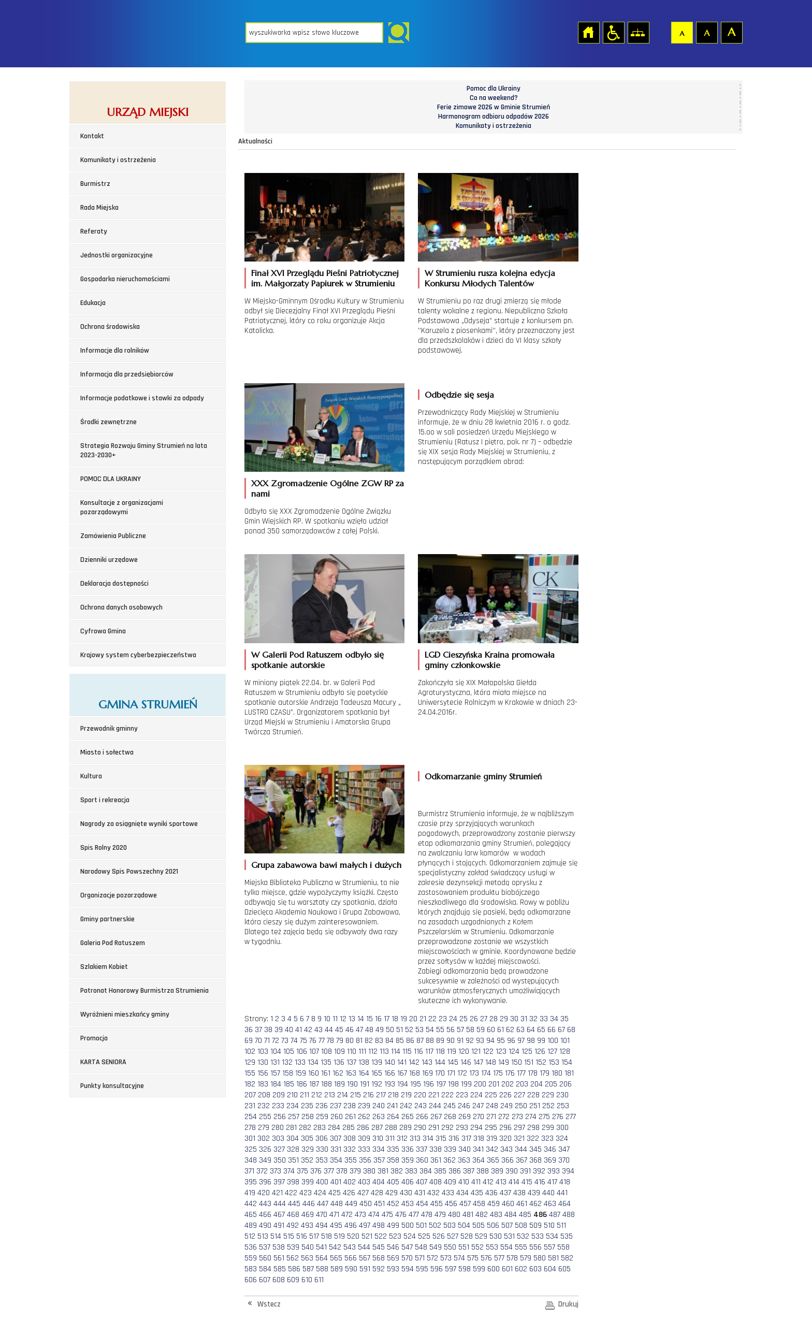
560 (265, 1258)
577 (499, 1258)
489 (250, 1225)
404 (378, 1182)
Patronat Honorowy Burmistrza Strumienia (144, 990)
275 (544, 1116)
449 (351, 1203)
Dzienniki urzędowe (109, 559)
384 (425, 1171)
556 (535, 1247)
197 (441, 1084)
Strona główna (588, 32)
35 (564, 1018)
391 (525, 1171)
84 (389, 1040)
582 (567, 1258)
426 (349, 1192)
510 (549, 1225)
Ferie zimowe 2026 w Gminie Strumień (493, 107)
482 (481, 1214)
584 (265, 1269)
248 (492, 1105)
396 (265, 1182)
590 (351, 1269)
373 (275, 1171)
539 (293, 1247)
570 (407, 1258)
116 (418, 1051)
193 (389, 1084)
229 (548, 1095)
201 (493, 1084)
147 (478, 1062)
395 (250, 1182)
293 (462, 1127)
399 (307, 1182)
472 (347, 1214)
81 (359, 1040)
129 (249, 1062)
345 (535, 1149)
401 (335, 1182)
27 (483, 1018)
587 (308, 1269)
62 (510, 1029)
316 (453, 1138)
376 (316, 1171)
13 (352, 1018)
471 (334, 1214)
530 (495, 1236)
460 (508, 1203)
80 (349, 1040)
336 (407, 1149)
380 (369, 1171)
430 (406, 1192)
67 (561, 1029)
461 (521, 1203)
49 (379, 1029)
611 (319, 1279)
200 (480, 1084)
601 (507, 1269)
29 (504, 1018)
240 (378, 1105)
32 (533, 1018)
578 (512, 1258)
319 (491, 1138)
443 (265, 1203)
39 (278, 1029)
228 (533, 1095)
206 (565, 1084)
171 (451, 1073)
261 (350, 1116)
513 (262, 1236)
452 (393, 1203)
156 (262, 1073)
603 (535, 1269)
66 (551, 1029)
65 (541, 1029)
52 (409, 1029)
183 (262, 1084)
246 (464, 1105)
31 (523, 1018)
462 (535, 1203)
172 (462, 1073)
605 (564, 1269)
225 (491, 1095)
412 (488, 1182)
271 (491, 1116)
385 (440, 1171)
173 (474, 1073)
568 (378, 1258)
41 (298, 1029)
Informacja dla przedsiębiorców (126, 374)
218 (393, 1095)
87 (420, 1040)
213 (329, 1095)
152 (540, 1062)
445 (294, 1203)
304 (292, 1138)
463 (550, 1203)
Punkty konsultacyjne (112, 1086)
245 (449, 1105)
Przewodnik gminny (109, 728)
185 (288, 1084)
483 (496, 1214)
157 (275, 1073)
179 (544, 1073)
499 (393, 1225)
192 (376, 1084)
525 (424, 1236)
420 (263, 1192)
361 (435, 1160)
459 (493, 1203)
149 (503, 1062)
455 (436, 1203)
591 (364, 1269)
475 (387, 1214)
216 (368, 1095)
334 (378, 1149)
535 (566, 1236)
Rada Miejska (99, 207)
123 (501, 1051)
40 (289, 1029)
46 (349, 1029)
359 (407, 1160)
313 (415, 1138)
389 (497, 1171)
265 (407, 1116)
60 (491, 1029)
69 (248, 1040)
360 (422, 1160)
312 (402, 1138)
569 (393, 1258)
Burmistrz (95, 183)
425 (334, 1192)
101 (565, 1040)
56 (450, 1029)
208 (264, 1095)
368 (535, 1160)
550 (450, 1247)
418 (564, 1182)
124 (514, 1051)
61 (500, 1029)
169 (427, 1073)
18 (395, 1018)
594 (407, 1269)
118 (440, 1051)
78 (330, 1040)
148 (490, 1062)
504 (464, 1225)
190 (352, 1084)
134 (313, 1062)
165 (376, 1073)
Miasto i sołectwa (107, 752)
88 (430, 1040)
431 (419, 1192)
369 (550, 1160)
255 (265, 1116)
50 (390, 1029)
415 (526, 1182)
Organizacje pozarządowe (118, 895)
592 (378, 1269)
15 (369, 1018)
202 (507, 1084)
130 (262, 1062)
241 (392, 1105)
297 (519, 1127)
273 (517, 1116)
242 (406, 1105)
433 (448, 1192)
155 (249, 1073)
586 (294, 1269)
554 (506, 1247)
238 (349, 1105)
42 (308, 1029)
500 (407, 1225)
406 (407, 1182)
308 (349, 1138)
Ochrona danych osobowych (121, 607)
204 (536, 1084)
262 (364, 1116)
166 (389, 1073)
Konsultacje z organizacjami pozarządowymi (121, 507)
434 (462, 1192)
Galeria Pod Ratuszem (112, 943)
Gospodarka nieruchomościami (125, 279)
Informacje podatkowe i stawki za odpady (142, 398)
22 (432, 1018)
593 (393, 1269)
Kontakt (92, 136)
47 (359, 1029)
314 (428, 1138)
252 (548, 1105)
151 (528, 1062)
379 (355, 1171)
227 (519, 1095)
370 (564, 1160)
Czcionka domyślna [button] (681, 32)
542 (335, 1247)
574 (459, 1258)
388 (482, 1171)
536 (250, 1247)
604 (550, 1269)
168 (414, 1073)
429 (391, 1192)
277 (571, 1116)
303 (278, 1138)
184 (275, 1084)
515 (288, 1236)
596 (436, 1269)
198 (453, 1084)
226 (505, 1095)
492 (292, 1225)
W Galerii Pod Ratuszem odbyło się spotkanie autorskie (317, 659)
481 (467, 1214)
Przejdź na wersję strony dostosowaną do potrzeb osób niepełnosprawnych (613, 32)
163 (350, 1073)
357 (379, 1160)
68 (571, 1029)
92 (470, 1040)
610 (306, 1279)
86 (410, 1040)
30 (514, 1018)
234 (292, 1105)
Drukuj (568, 1304)
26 (474, 1018)
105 (288, 1051)
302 (263, 1138)
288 (391, 1127)
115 (407, 1051)
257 (293, 1116)
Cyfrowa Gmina (103, 631)
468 (293, 1214)
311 (390, 1138)
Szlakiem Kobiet (104, 966)
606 (250, 1279)
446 (308, 1203)
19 (403, 1018)
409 (450, 1182)
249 (506, 1105)
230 (562, 1095)
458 (479, 1203)
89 (440, 1040)
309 (364, 1138)
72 (275, 1040)
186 (301, 1084)
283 (319, 1127)
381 (383, 1171)
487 (554, 1214)
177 (521, 1073)
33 (544, 1018)
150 (516, 1062)
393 (553, 1171)
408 (435, 1182)
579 (525, 1258)
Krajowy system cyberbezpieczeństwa (138, 655)
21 (422, 1018)
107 (314, 1051)
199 (466, 1084)
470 (321, 1214)
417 (552, 1182)
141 (402, 1062)
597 (450, 1269)
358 (393, 1160)
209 (278, 1095)
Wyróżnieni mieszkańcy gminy (124, 1014)
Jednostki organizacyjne (116, 255)
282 (305, 1127)
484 (510, 1214)
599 (479, 1269)
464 (564, 1203)
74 (294, 1040)
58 (470, 1029)
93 (480, 1040)
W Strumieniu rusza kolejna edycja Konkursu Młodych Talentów (490, 278)
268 (450, 1116)
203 (522, 1084)
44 (329, 1029)
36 (248, 1029)
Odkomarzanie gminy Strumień (483, 776)
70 (258, 1040)
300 (562, 1127)
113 (384, 1051)
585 (279, 1269)
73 (284, 1040)
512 (249, 1236)
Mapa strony (638, 32)
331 (335, 1149)
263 (378, 1116)
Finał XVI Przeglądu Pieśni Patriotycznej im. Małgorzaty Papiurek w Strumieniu (325, 278)
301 (249, 1138)
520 (353, 1236)
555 (521, 1247)
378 (341, 1171)
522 (380, 1236)
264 (393, 1116)
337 (421, 1149)
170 (440, 1073)
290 (420, 1127)
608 (278, 1279)
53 (419, 1029)
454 (422, 1203)
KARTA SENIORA (103, 1062)
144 (439, 1062)
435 (477, 1192)
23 (443, 1018)
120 (463, 1051)
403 (364, 1182)
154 (566, 1062)
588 (322, 1269)
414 (514, 1182)
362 (449, 1160)
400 (322, 1182)
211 (304, 1095)
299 (548, 1127)
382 (396, 1171)
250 (521, 1105)
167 (402, 1073)
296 (505, 1127)
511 (561, 1225)
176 (510, 1073)
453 (407, 1203)
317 (466, 1138)
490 (265, 1225)
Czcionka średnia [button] (706, 32)
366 (507, 1160)
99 (541, 1040)
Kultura (91, 776)
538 (278, 1247)
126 (539, 1051)
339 (450, 1149)
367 (521, 1160)
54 (430, 1029)
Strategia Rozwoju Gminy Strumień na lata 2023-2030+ (143, 450)
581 (553, 1258)
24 (453, 1018)
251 (534, 1105)
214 (342, 1095)
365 (493, 1160)
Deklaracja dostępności (114, 583)
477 (414, 1214)
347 (564, 1149)
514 (275, 1236)
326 (265, 1149)
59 (480, 1029)
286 (363, 1127)
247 (478, 1105)
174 (486, 1073)
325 (250, 1149)
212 (316, 1095)
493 (307, 1225)
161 (325, 1073)
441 (562, 1192)
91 (460, 1040)
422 (291, 1192)
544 (364, 1247)
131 (275, 1062)
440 (548, 1192)
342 (492, 1149)
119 (451, 1051)
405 (393, 1182)
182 (249, 1084)
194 (402, 1084)
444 (279, 1203)
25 (463, 1018)
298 (533, 1127)
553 (492, 1247)
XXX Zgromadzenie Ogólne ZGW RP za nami (327, 488)
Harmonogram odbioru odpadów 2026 (493, 116)
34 (554, 1018)
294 (476, 1127)
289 (405, 1127)
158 (287, 1073)
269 (464, 1116)
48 (369, 1029)
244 (435, 1105)
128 (564, 1051)
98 (531, 1040)
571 (420, 1258)
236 (321, 1105)
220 (420, 1095)
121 (476, 1051)
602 (521, 1269)
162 (337, 1073)
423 (305, 1192)
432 (433, 1192)
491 (278, 1225)
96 (511, 1040)
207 (250, 1095)
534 (552, 1236)
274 (530, 1116)
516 (301, 1236)
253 (563, 1105)
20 (413, 1018)
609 (293, 1279)
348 (250, 1160)
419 (249, 1192)
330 (322, 1149)
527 (452, 1236)
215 (355, 1095)
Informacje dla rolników (114, 350)
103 (262, 1051)
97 (521, 1040)
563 (307, 1258)
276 (557, 1116)
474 (374, 1214)
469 (307, 1214)
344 (521, 1149)
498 (378, 1225)
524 (409, 1236)
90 (450, 1040)
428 (377, 1192)
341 (478, 1149)
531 (509, 1236)
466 (265, 1214)
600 (493, 1269)
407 (421, 1182)
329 (307, 1149)
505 (478, 1225)
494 (321, 1225)
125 (526, 1051)
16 (378, 1018)
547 (407, 1247)
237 (335, 1105)
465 (250, 1214)
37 (258, 1029)
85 (400, 1040)
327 (279, 1149)
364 (478, 1160)
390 (511, 1171)
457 (465, 1203)
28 (493, 1018)
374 (289, 1171)
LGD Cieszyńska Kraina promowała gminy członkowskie (490, 659)
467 (279, 1214)
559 (250, 1258)
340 (464, 1149)
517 (314, 1236)
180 (557, 1073)
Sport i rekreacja (104, 800)
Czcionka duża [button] (731, 32)
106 (301, 1051)
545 (378, 1247)
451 (379, 1203)
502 (435, 1225)
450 (365, 1203)
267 (436, 1116)
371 (249, 1171)
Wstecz (269, 1304)
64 (531, 1029)
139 (376, 1062)
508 (521, 1225)
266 (422, 1116)
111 (362, 1051)
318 (478, 1138)
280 (277, 1127)
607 (264, 1279)
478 (426, 1214)
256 (279, 1116)
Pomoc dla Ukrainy (493, 88)
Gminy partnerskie (107, 919)
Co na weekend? (494, 98)
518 (326, 1236)
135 (326, 1062)
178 (533, 1073)
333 (364, 1149)
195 (415, 1084)
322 (533, 1138)
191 (364, 1084)
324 (562, 1138)
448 (336, 1203)
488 (568, 1214)
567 (364, 1258)
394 (568, 1171)
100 (552, 1040)
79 (339, 1040)
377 (329, 1171)
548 (421, 1247)
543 (349, 1247)
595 (422, 1269)
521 (366, 1236)
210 (292, 1095)
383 (411, 1171)
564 (321, 1258)
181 (569, 1073)
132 (287, 1062)
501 (421, 1225)
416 (539, 1182)
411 (476, 1182)
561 (278, 1258)
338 (435, 1149)
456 (451, 1203)
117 (429, 1051)
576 (486, 1258)
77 (321, 1040)
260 (336, 1116)
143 (427, 1062)
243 (420, 1105)
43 (318, 1029)
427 (363, 1192)
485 (525, 1214)
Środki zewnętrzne (108, 422)
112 (373, 1051)
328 (293, 1149)
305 (307, 1138)
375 (302, 1171)
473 (360, 1214)
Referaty (93, 231)
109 (339, 1051)
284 (334, 1127)
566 (350, 1258)
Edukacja (93, 303)
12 (343, 1018)
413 (501, 1182)
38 (268, 1029)
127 (552, 1051)
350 (279, 1160)
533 (537, 1236)
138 (363, 1062)
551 (463, 1247)
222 (447, 1095)
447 (322, 1203)
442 (250, 1203)
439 (534, 1192)
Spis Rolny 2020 (103, 847)
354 (336, 1160)
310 (377, 1138)
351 (293, 1160)
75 (303, 1040)
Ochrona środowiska (110, 326)
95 (501, 1040)
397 (279, 1182)
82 (369, 1040)
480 (454, 1214)
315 (441, 1138)
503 (449, 1225)
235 (307, 1105)
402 (349, 1182)
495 (336, 1225)
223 (462, 1095)
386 (454, 1171)
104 (275, 1051)
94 (490, 1040)
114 (395, 1051)
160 (313, 1073)
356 (365, 1160)
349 (265, 1160)
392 (539, 1171)
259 (322, 1116)
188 (326, 1084)
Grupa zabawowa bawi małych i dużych (326, 865)
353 (321, 1160)
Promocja (94, 1038)
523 (395, 1236)
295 (491, 1127)
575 (473, 1258)
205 (551, 1084)
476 (401, 1214)
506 (493, 1225)
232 (263, 1105)
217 (381, 1095)
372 (262, 1171)
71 (267, 1040)
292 (447, 1127)
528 (466, 1236)
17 (386, 1018)
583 (250, 1269)
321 (519, 1138)
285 (348, 1127)
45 (339, 1029)
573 (446, 1258)
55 (440, 1029)
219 (406, 1095)
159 (300, 1073)
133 (300, 1062)
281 (291, 1127)
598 (464, 1269)
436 (491, 1192)
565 (336, 1258)
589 (336, 1269)
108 (326, 1051)
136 (339, 1062)
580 (539, 1258)
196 (428, 1084)
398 (293, 1182)
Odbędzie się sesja (459, 394)
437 (505, 1192)
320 (505, 1138)
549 (435, 1247)
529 (481, 1236)
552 (477, 1247)
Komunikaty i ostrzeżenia (118, 160)
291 (433, 1127)
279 (263, 1127)
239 (364, 1105)
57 (460, 1029)
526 (438, 1236)
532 (523, 1236)
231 (249, 1105)
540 (307, 1247)
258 (307, 1116)
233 (278, 1105)
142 (414, 1062)
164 (363, 1073)
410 (463, 1182)
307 (335, 1138)
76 (312, 1040)
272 (504, 1116)
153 (553, 1062)
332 (349, 1149)
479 (440, 1214)
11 (335, 1018)
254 (250, 1116)
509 (535, 1225)
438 (519, 1192)
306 (321, 1138)
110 (351, 1051)
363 (464, 1160)
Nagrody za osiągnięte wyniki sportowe (139, 824)
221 (433, 1095)
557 (549, 1247)
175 (498, 1073)
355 (350, 1160)
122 (488, 1051)
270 (478, 1116)
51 (399, 1029)
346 (550, 1149)
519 (339, 1236)
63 (520, 1029)
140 (389, 1062)
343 (506, 1149)
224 (476, 1095)
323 (547, 1138)
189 (339, 1084)
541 (321, 1247)
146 (465, 1062)
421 (277, 1192)
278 (250, 1127)
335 (393, 1149)
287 (377, 1127)
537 (264, 1247)
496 (350, 1225)
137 (351, 1062)
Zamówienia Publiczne (113, 536)
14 (360, 1018)
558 (563, 1247)
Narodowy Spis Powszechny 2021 (129, 871)
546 (393, 1247)
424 (320, 1192)
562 (292, 1258)
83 (379, 1040)
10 (327, 1018)
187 (314, 1084)
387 (468, 1171)
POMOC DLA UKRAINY (110, 479)
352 (307, 1160)
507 (507, 1225)
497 (364, 1225)
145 (452, 1062)
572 (432, 1258)
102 (249, 1051)
